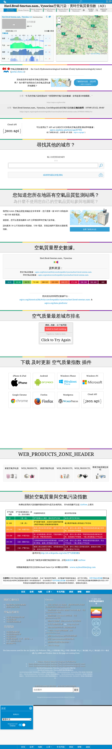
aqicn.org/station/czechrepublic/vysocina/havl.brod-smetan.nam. (63, 275)
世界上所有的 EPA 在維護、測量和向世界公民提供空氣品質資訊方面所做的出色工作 (65, 666)
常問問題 (9, 687)
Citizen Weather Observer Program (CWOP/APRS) (56, 723)
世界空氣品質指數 (95, 639)
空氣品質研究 (11, 673)
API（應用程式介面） (14, 702)
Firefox (44, 430)
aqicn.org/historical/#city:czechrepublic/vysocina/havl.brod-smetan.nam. (63, 272)
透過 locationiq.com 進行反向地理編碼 (62, 697)
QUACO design (53, 706)
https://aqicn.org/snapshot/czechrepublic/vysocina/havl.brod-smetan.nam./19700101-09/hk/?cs (56, 111)
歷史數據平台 (11, 704)
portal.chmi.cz (17, 71)
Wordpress (68, 430)
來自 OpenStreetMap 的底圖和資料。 (62, 700)
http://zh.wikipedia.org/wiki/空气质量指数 (60, 614)
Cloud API (92, 429)
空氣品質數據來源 (12, 693)
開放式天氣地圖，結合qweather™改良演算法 (64, 682)
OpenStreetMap (95, 53)
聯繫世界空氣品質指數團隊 (16, 666)
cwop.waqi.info (73, 685)
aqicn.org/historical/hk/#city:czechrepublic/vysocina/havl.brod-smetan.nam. (54, 299)
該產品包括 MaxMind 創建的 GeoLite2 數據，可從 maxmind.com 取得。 (65, 672)
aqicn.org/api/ (79, 132)
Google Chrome (19, 430)
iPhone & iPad (19, 411)
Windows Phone (68, 411)
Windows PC (92, 411)
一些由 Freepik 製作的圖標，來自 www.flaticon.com (59, 692)
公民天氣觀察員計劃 (55, 685)
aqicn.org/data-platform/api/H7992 (66, 130)
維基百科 (70, 621)
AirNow (84, 565)
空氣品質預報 (11, 697)
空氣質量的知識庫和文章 (15, 678)
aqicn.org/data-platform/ (56, 303)
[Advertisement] (56, 323)
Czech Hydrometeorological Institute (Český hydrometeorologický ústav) (56, 725)
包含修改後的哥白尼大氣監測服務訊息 (62, 688)
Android (44, 411)
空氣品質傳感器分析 (13, 683)
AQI (17, 17)
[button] (73, 51)
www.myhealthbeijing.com (83, 628)
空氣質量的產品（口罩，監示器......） (19, 700)
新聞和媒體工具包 (12, 668)
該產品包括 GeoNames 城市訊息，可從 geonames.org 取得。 (61, 677)
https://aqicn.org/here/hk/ (56, 102)
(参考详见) (56, 593)
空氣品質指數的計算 (13, 695)
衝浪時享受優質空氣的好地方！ (59, 703)
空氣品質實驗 (11, 680)
